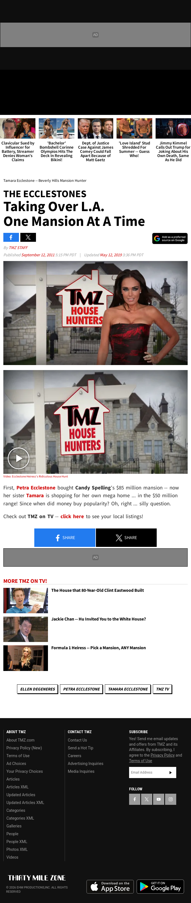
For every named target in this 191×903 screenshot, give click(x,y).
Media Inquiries (81, 771)
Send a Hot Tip (80, 748)
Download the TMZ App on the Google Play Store (160, 887)
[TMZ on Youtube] (29, 78)
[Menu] (8, 107)
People (12, 834)
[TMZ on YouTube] (158, 799)
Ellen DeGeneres (37, 689)
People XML (16, 841)
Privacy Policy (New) (24, 748)
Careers (74, 756)
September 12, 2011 (38, 254)
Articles (13, 779)
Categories (15, 810)
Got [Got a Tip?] (18, 93)
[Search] (183, 107)
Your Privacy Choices (24, 771)
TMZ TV (162, 689)
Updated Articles (20, 795)
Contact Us (77, 740)
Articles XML (17, 787)
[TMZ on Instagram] (40, 78)
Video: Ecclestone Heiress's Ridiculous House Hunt (35, 476)
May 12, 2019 (111, 254)
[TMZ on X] (17, 78)
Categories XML (20, 818)
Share (64, 538)
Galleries (13, 826)
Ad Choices (16, 763)
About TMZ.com (20, 740)
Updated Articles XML (25, 802)
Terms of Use (18, 756)
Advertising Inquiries (85, 763)
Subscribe (170, 772)
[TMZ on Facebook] (6, 78)
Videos (12, 857)
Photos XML (17, 849)
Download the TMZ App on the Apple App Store (110, 887)
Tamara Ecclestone (128, 689)
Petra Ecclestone (81, 689)
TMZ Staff (18, 247)
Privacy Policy (163, 755)
